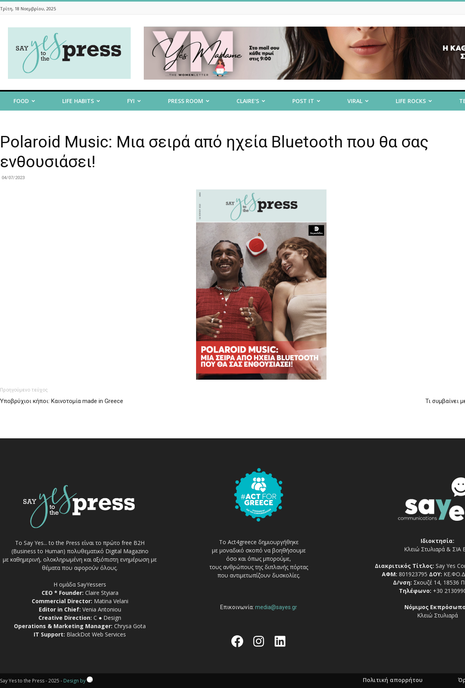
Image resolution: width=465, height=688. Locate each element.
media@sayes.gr (276, 607)
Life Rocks (414, 101)
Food (24, 101)
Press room (189, 101)
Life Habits (81, 101)
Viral (358, 101)
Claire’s (250, 101)
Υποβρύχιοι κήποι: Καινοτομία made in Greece (61, 401)
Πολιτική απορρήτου (393, 680)
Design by (78, 680)
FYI (134, 101)
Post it (306, 101)
